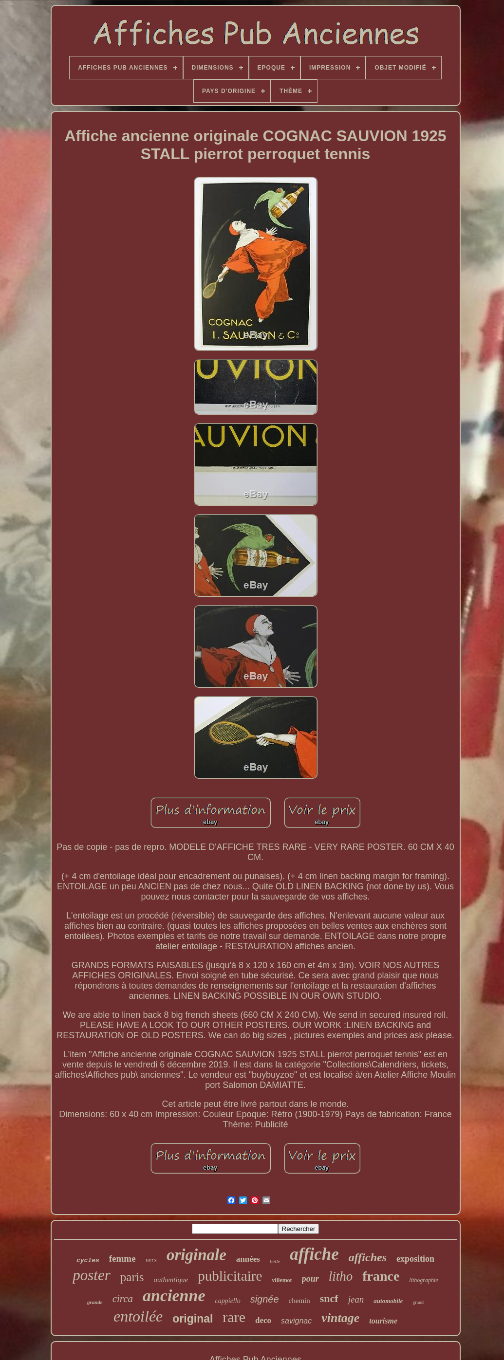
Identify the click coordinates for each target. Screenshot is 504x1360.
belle (275, 1261)
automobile (388, 1301)
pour (310, 1279)
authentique (170, 1280)
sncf (329, 1298)
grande (95, 1302)
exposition (415, 1259)
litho (341, 1276)
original (192, 1318)
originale (196, 1255)
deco (263, 1320)
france (380, 1276)
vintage (340, 1318)
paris (132, 1277)
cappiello (228, 1301)
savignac (296, 1321)
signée (264, 1299)
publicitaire (230, 1276)
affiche (314, 1254)
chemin (299, 1301)
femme (122, 1258)
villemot (282, 1280)
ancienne (174, 1295)
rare (234, 1317)
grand (418, 1302)
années (248, 1259)
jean (356, 1299)
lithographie (423, 1280)
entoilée (138, 1316)
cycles (87, 1260)
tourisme (383, 1321)
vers (151, 1260)
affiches (368, 1257)
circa (122, 1299)
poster (92, 1275)
